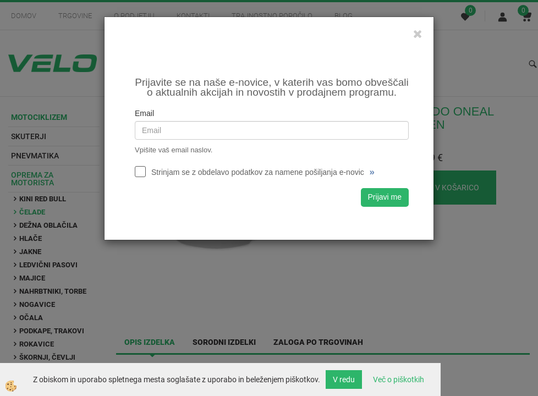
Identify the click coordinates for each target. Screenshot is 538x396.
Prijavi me (385, 197)
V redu (344, 379)
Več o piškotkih (398, 379)
